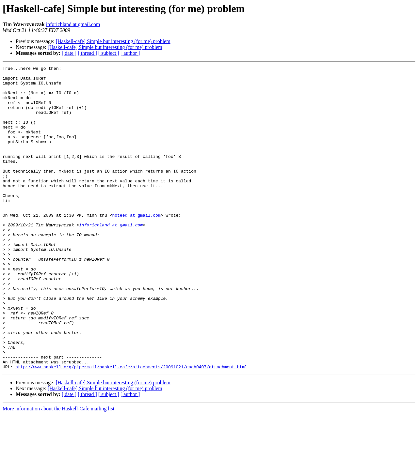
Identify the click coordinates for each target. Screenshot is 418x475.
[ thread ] (87, 53)
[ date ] (69, 53)
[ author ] (130, 53)
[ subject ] (108, 53)
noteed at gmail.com (136, 245)
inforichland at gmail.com (73, 24)
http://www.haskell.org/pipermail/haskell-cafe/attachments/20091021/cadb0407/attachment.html (131, 427)
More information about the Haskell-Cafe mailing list (58, 469)
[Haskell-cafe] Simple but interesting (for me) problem (113, 41)
